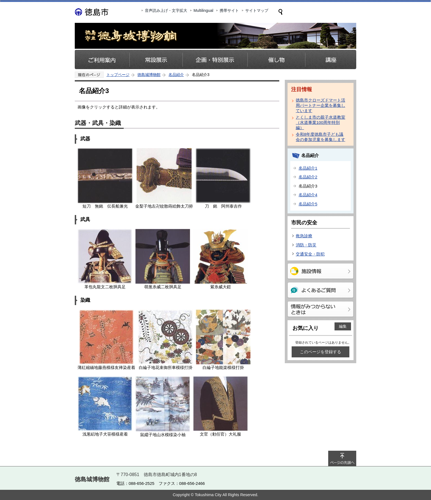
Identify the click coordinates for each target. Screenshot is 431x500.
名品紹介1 (308, 168)
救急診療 (304, 235)
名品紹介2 (308, 177)
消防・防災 (306, 245)
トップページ (117, 74)
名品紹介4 (308, 194)
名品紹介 (176, 74)
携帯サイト (229, 10)
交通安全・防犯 (310, 254)
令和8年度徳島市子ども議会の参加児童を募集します (320, 137)
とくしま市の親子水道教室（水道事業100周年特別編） (320, 122)
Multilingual (203, 10)
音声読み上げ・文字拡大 (166, 10)
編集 (343, 326)
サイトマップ (256, 10)
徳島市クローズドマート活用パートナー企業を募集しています (320, 105)
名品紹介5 (308, 204)
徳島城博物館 (149, 74)
